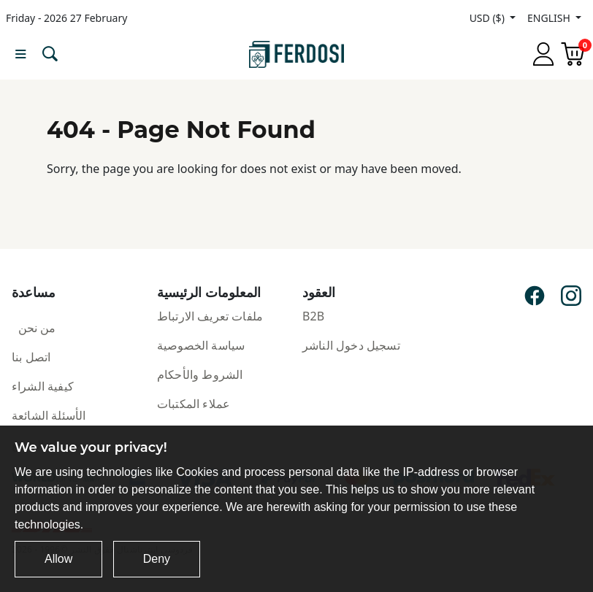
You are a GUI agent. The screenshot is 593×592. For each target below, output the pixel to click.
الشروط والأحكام (199, 374)
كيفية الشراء (43, 386)
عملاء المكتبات (193, 404)
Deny (156, 559)
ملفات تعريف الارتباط (210, 316)
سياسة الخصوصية (201, 345)
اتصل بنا (31, 357)
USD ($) (489, 18)
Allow (58, 559)
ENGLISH (550, 18)
